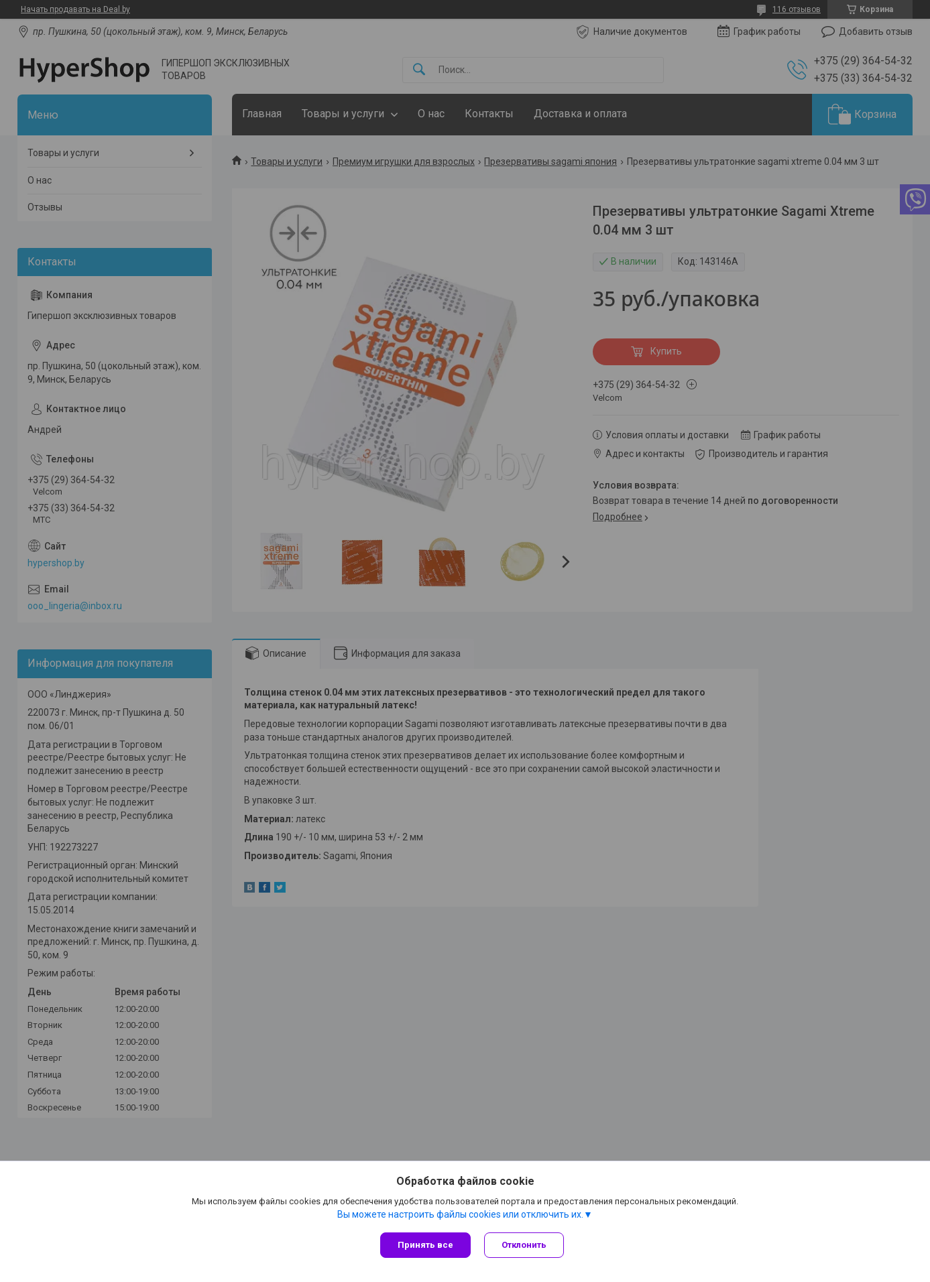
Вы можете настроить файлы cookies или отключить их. (460, 1214)
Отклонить (524, 1245)
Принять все (425, 1245)
